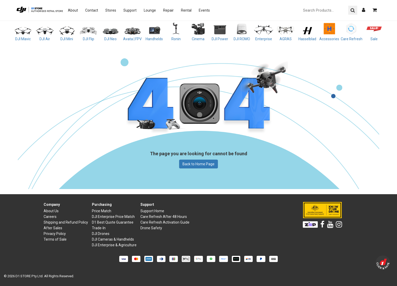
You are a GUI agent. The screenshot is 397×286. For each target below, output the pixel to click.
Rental (186, 10)
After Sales (53, 228)
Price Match (101, 211)
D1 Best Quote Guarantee (112, 222)
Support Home (152, 211)
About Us (51, 211)
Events (204, 10)
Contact (91, 10)
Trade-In (99, 228)
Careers (50, 217)
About (73, 10)
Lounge (150, 10)
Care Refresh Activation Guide (164, 222)
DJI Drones (100, 234)
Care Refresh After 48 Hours (163, 217)
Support (130, 10)
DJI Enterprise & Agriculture (114, 245)
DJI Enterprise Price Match (113, 217)
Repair (168, 10)
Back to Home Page (198, 164)
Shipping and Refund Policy (66, 222)
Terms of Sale (55, 239)
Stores (110, 10)
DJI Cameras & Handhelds (113, 239)
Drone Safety (151, 228)
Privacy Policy (55, 234)
